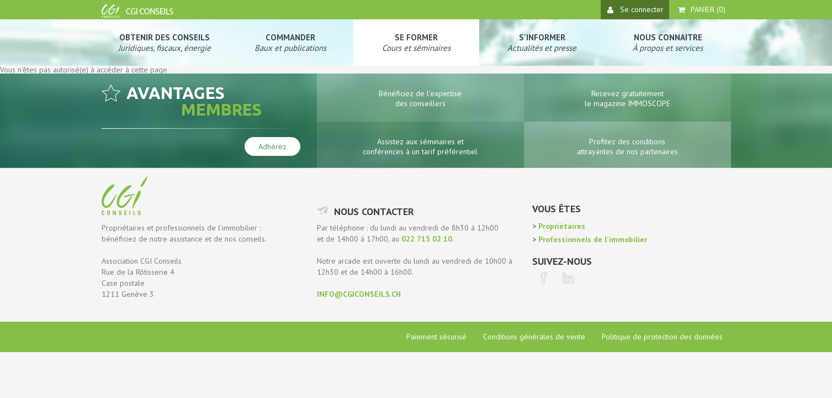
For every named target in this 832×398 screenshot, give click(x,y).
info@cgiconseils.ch (359, 294)
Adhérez (272, 146)
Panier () (701, 9)
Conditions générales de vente (534, 337)
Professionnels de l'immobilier (591, 239)
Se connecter (635, 9)
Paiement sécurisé (436, 337)
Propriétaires (560, 226)
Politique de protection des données (662, 337)
